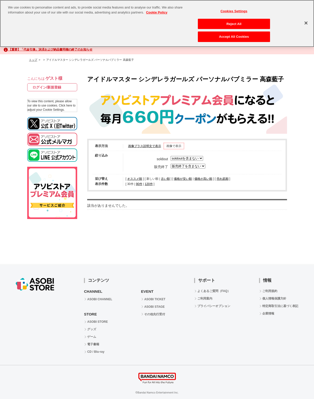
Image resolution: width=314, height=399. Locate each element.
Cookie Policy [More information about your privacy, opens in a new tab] (156, 12)
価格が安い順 (183, 178)
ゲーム (91, 336)
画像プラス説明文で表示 (144, 146)
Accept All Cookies (234, 36)
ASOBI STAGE (154, 306)
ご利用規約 (269, 291)
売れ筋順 (223, 178)
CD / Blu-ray (95, 352)
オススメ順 (134, 178)
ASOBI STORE (97, 322)
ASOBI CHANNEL (99, 299)
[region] (157, 23)
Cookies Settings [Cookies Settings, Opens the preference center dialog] (234, 11)
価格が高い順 (203, 178)
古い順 (165, 178)
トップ (33, 59)
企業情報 (268, 313)
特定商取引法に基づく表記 (280, 306)
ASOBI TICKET (154, 299)
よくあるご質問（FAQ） (214, 291)
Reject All (233, 24)
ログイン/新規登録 (46, 87)
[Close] (306, 23)
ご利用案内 (204, 298)
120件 (149, 184)
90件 (139, 184)
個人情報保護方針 (274, 298)
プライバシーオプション (213, 306)
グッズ (91, 329)
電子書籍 (93, 344)
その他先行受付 (154, 314)
